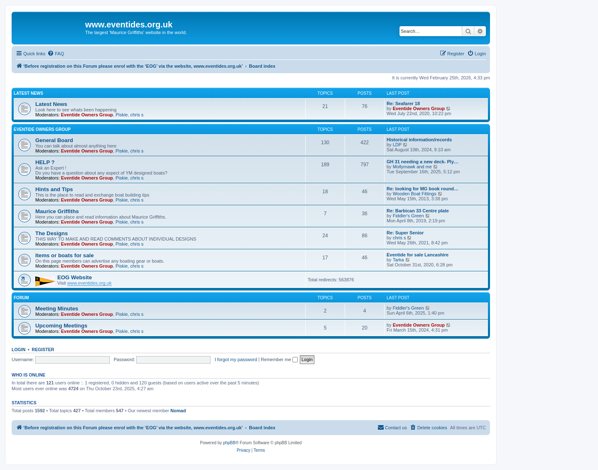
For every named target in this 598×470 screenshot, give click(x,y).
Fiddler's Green (408, 215)
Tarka (398, 259)
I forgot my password (236, 359)
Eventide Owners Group (87, 114)
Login (18, 349)
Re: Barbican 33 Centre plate (418, 210)
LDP (397, 144)
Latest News (28, 93)
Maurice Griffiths (57, 211)
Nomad (178, 410)
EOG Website (74, 277)
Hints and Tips (54, 189)
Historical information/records (419, 139)
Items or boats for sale (64, 255)
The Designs (51, 233)
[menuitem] (55, 54)
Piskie (121, 114)
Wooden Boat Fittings (414, 193)
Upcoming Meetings (61, 325)
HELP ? (45, 162)
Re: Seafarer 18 (403, 103)
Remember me (279, 359)
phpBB (229, 442)
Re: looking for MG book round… (422, 188)
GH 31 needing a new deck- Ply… (422, 161)
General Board (54, 140)
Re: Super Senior (405, 232)
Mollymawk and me (412, 166)
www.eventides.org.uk (89, 283)
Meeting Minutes (56, 308)
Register (43, 349)
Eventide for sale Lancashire (417, 254)
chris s (137, 114)
